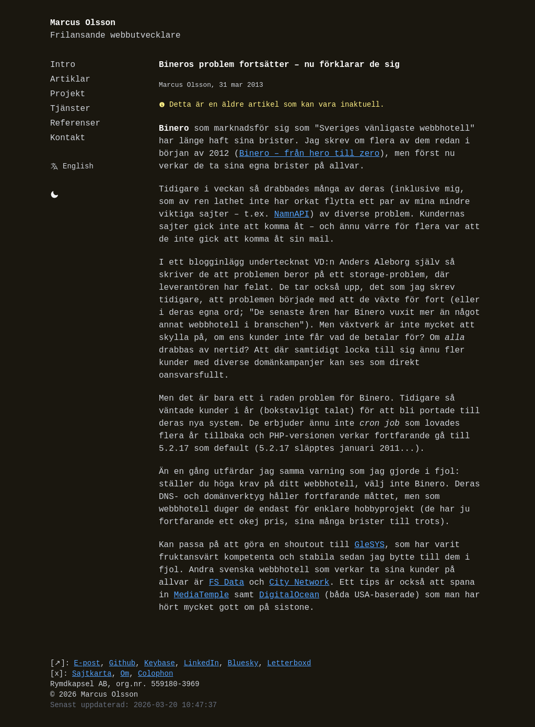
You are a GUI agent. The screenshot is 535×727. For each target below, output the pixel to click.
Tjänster (70, 109)
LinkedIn (201, 663)
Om (124, 673)
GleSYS (369, 545)
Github (122, 663)
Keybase (159, 663)
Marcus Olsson (115, 29)
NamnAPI (291, 214)
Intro (62, 65)
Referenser (75, 123)
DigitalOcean (289, 595)
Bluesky (243, 663)
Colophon (155, 673)
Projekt (67, 94)
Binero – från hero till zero (309, 154)
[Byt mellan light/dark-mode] (54, 194)
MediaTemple (201, 595)
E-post (87, 663)
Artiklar (70, 79)
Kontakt (67, 138)
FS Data (226, 582)
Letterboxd (289, 663)
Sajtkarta (92, 673)
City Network (299, 582)
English (78, 166)
